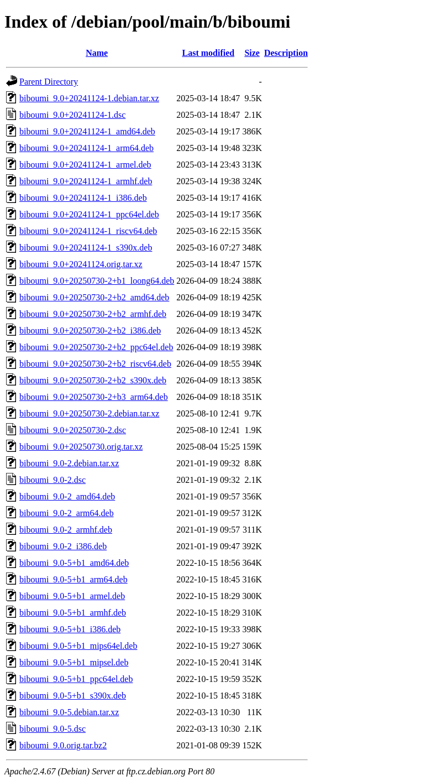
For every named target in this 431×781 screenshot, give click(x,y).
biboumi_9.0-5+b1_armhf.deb (72, 612)
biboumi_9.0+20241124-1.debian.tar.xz (89, 98)
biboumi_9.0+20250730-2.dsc (72, 430)
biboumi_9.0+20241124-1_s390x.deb (85, 247)
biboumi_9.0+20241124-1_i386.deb (83, 197)
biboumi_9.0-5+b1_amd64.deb (74, 562)
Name (97, 53)
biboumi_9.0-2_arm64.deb (66, 513)
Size (252, 53)
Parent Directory (48, 81)
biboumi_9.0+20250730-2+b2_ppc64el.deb (96, 347)
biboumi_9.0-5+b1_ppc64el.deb (76, 679)
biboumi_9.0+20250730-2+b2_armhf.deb (92, 314)
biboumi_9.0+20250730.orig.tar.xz (81, 446)
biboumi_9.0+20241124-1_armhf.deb (85, 181)
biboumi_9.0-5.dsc (52, 728)
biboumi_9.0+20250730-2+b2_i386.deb (90, 330)
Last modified (208, 53)
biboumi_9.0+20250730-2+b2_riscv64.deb (95, 363)
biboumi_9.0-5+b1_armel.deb (72, 596)
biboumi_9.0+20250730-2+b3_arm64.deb (93, 397)
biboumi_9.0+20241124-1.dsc (72, 114)
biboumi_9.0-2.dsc (52, 480)
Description (286, 53)
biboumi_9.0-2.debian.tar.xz (69, 463)
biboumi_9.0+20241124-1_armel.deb (85, 164)
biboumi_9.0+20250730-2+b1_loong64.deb (96, 280)
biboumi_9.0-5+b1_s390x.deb (72, 695)
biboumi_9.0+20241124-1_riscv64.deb (88, 231)
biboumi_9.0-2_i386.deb (63, 546)
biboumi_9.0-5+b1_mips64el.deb (78, 645)
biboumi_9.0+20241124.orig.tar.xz (81, 264)
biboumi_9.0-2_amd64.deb (67, 496)
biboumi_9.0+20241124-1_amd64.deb (87, 131)
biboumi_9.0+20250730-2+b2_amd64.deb (94, 297)
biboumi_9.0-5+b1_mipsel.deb (73, 662)
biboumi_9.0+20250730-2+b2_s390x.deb (92, 380)
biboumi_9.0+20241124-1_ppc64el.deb (89, 214)
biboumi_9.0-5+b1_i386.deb (69, 629)
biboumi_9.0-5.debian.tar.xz (69, 712)
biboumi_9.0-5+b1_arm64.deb (73, 579)
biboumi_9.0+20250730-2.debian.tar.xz (89, 413)
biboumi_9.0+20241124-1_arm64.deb (86, 148)
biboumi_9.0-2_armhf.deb (65, 529)
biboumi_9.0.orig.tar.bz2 (63, 745)
